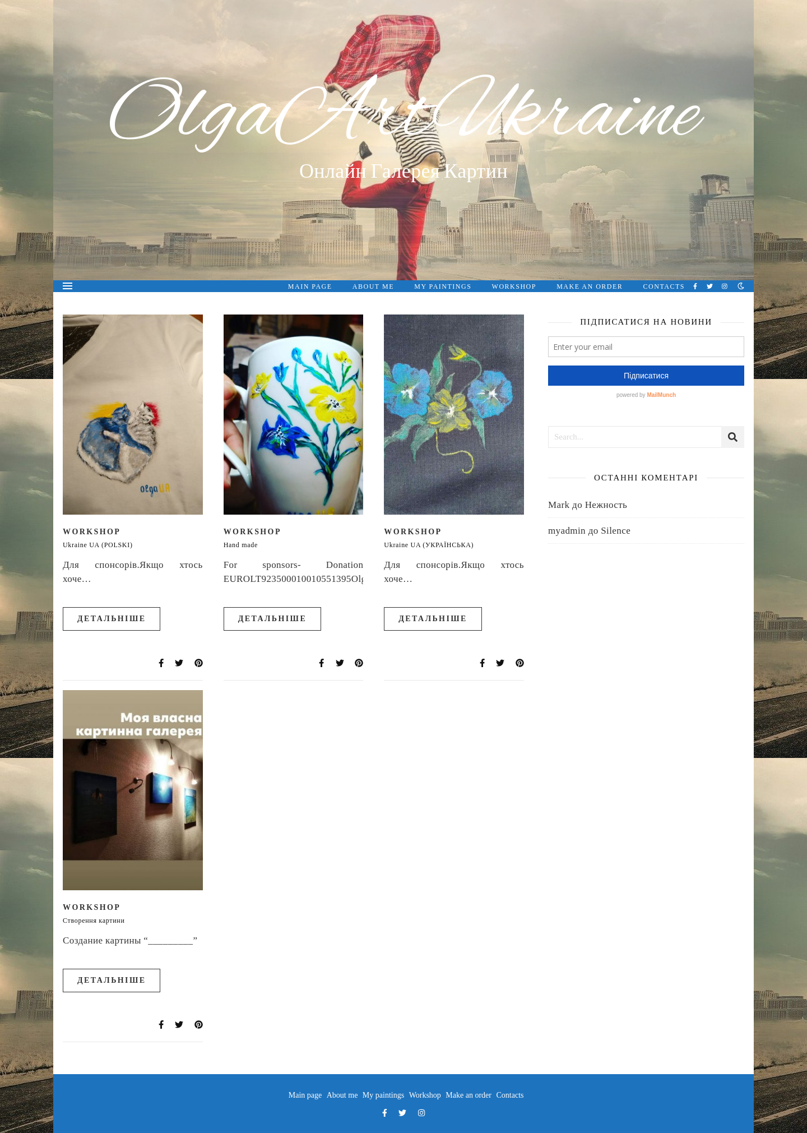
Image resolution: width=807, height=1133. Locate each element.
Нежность (606, 505)
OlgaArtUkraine (404, 116)
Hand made (241, 545)
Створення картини (94, 920)
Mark (558, 505)
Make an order (589, 286)
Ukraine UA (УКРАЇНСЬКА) (429, 545)
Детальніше (111, 618)
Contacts (664, 286)
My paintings (442, 286)
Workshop (514, 286)
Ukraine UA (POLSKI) (98, 545)
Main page (310, 286)
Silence (615, 530)
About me (373, 286)
